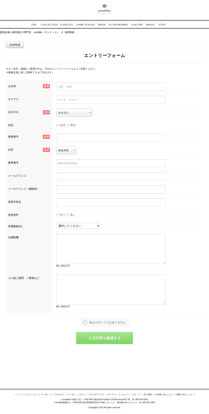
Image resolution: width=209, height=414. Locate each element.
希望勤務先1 (15, 226)
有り (61, 214)
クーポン (45, 394)
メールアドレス (17, 175)
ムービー (125, 394)
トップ (19, 394)
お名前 (29, 86)
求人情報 (148, 394)
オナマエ (13, 99)
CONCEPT (68, 24)
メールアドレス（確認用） (23, 188)
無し (71, 214)
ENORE (104, 9)
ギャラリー (113, 394)
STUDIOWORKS (119, 24)
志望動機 (13, 237)
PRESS (103, 24)
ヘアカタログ (58, 394)
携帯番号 (13, 162)
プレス (82, 394)
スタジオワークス (96, 394)
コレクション (31, 394)
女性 (61, 125)
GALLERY (138, 24)
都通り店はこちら (184, 394)
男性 (71, 125)
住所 (29, 150)
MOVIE (152, 24)
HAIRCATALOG (87, 24)
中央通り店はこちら (164, 394)
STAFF (165, 24)
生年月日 (29, 112)
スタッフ (136, 394)
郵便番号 (29, 137)
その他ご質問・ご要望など (23, 278)
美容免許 (13, 214)
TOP (36, 24)
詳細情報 (14, 44)
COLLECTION (50, 24)
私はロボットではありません (107, 322)
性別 (10, 125)
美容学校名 (14, 201)
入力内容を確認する (104, 338)
